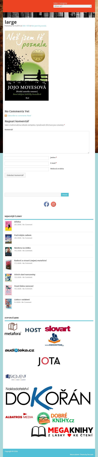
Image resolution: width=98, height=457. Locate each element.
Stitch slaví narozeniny (24, 274)
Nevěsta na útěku (22, 248)
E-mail (53, 163)
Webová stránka (57, 169)
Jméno (53, 157)
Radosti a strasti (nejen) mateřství (30, 260)
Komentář (9, 129)
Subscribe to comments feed (19, 115)
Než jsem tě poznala (38, 26)
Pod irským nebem (22, 235)
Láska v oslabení (22, 299)
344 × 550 (25, 26)
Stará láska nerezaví (23, 286)
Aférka (17, 222)
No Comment (27, 225)
